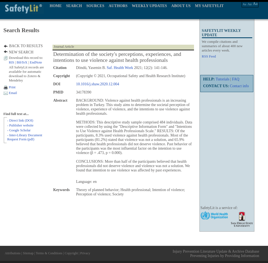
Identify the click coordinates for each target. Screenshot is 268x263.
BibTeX (22, 62)
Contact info (239, 86)
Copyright (71, 253)
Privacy (85, 253)
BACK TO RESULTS (26, 46)
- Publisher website (20, 125)
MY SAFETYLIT (209, 6)
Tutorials (222, 79)
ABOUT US (181, 6)
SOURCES (95, 6)
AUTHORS (118, 6)
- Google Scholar (19, 130)
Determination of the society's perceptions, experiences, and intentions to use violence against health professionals (117, 57)
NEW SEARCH (21, 52)
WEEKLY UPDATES (149, 6)
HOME (56, 6)
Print (12, 87)
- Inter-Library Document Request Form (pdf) (24, 137)
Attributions (13, 253)
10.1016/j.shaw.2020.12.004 (97, 84)
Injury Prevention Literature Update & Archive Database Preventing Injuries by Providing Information (216, 253)
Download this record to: (26, 58)
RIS (11, 62)
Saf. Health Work (120, 68)
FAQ (235, 79)
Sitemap (28, 253)
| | (25, 62)
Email (13, 93)
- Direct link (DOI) (20, 120)
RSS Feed (209, 56)
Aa (244, 4)
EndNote (36, 62)
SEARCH (74, 6)
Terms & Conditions (49, 253)
